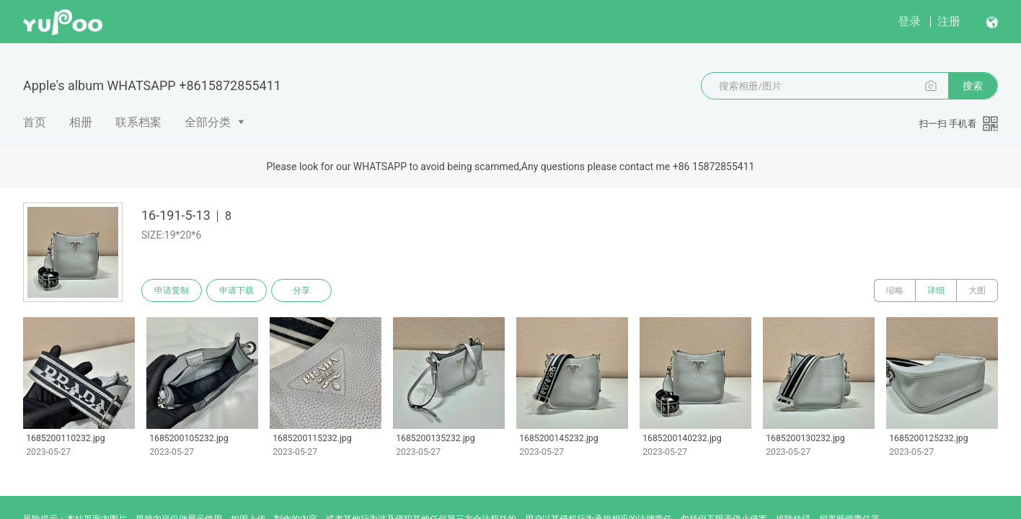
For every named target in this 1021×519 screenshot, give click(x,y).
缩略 (894, 290)
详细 (936, 290)
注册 (948, 21)
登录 (909, 21)
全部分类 (208, 122)
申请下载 (236, 290)
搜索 (973, 86)
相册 (80, 122)
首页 (34, 122)
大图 (977, 290)
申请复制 (171, 290)
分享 (301, 290)
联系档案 (138, 122)
